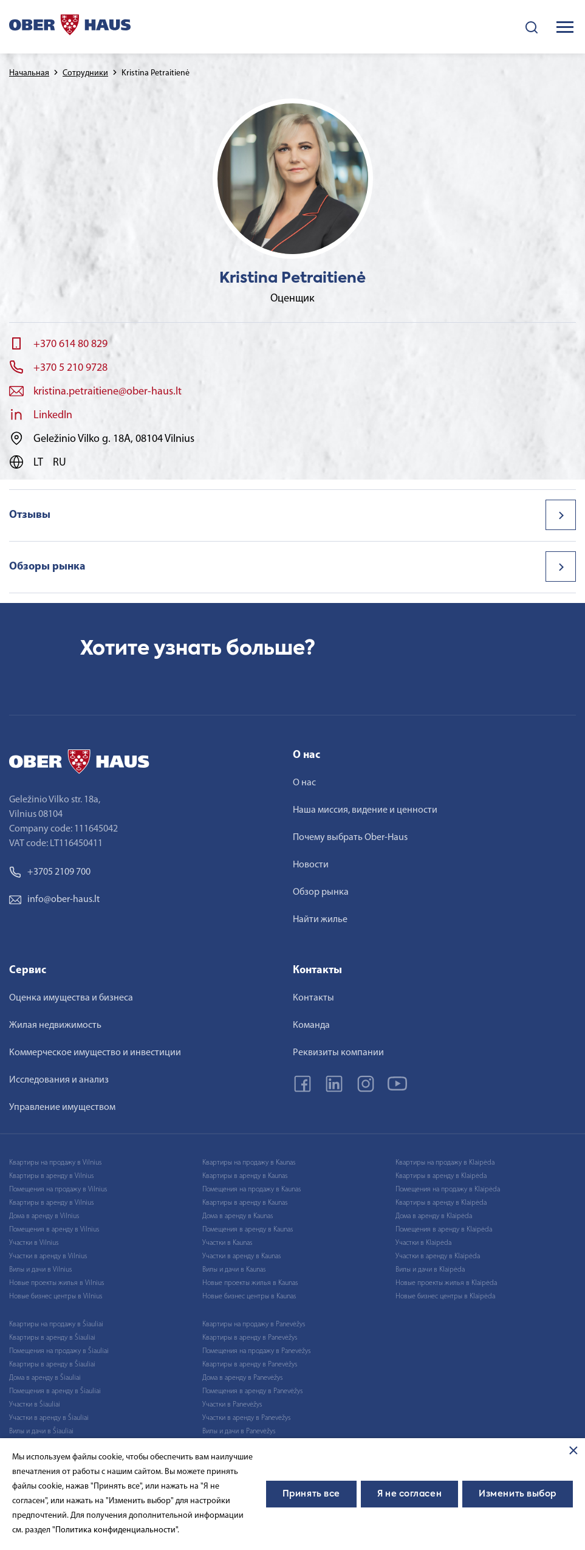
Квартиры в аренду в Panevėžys (249, 1338)
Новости (311, 865)
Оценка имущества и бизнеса (71, 998)
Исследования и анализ (59, 1080)
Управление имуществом (62, 1107)
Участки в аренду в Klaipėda (437, 1256)
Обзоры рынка (47, 567)
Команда (311, 1025)
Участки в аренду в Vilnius (48, 1256)
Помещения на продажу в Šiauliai (59, 1351)
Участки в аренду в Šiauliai (49, 1418)
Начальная (29, 73)
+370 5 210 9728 (70, 368)
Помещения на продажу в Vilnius (58, 1189)
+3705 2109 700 (50, 872)
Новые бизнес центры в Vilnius (55, 1296)
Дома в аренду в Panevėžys (242, 1378)
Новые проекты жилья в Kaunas (250, 1283)
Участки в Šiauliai (34, 1404)
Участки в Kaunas (227, 1243)
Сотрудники (85, 73)
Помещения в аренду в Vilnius (54, 1229)
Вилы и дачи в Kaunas (233, 1269)
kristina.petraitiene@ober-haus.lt (107, 392)
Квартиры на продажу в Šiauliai (56, 1324)
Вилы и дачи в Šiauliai (41, 1431)
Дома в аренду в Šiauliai (45, 1378)
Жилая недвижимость (55, 1025)
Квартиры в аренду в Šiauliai (52, 1338)
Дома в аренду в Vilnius (44, 1216)
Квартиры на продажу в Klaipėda (444, 1162)
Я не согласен (409, 1494)
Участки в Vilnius (33, 1243)
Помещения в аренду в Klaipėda (443, 1229)
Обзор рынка (321, 892)
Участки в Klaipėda (423, 1243)
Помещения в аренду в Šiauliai (55, 1391)
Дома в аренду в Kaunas (237, 1216)
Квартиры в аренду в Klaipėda (441, 1176)
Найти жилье (320, 920)
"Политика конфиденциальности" (114, 1530)
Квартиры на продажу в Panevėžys (253, 1324)
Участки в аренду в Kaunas (241, 1256)
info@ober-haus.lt (54, 900)
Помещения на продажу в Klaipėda (447, 1189)
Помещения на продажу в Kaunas (251, 1189)
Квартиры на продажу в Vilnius (55, 1162)
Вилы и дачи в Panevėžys (238, 1431)
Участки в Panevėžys (232, 1404)
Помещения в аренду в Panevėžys (252, 1391)
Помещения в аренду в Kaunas (247, 1229)
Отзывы (29, 515)
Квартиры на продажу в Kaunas (248, 1162)
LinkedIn (52, 415)
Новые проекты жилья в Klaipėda (446, 1283)
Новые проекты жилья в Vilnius (56, 1283)
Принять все (311, 1494)
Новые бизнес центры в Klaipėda (445, 1296)
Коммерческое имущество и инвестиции (95, 1053)
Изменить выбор (517, 1494)
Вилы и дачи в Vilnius (40, 1269)
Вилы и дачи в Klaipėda (430, 1269)
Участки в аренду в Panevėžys (246, 1418)
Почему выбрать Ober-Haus (350, 837)
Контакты (313, 998)
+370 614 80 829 (70, 344)
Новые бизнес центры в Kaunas (249, 1296)
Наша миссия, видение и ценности (365, 810)
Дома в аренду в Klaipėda (433, 1216)
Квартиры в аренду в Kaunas (244, 1176)
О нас (304, 783)
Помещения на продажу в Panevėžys (256, 1351)
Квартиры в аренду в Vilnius (51, 1176)
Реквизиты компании (338, 1053)
